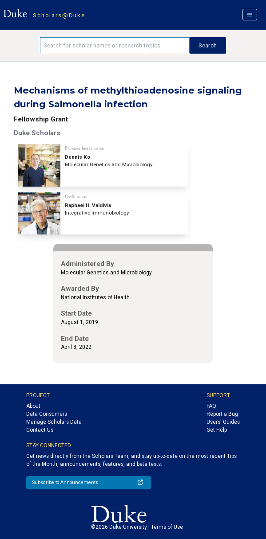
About (33, 406)
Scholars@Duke (59, 15)
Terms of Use (167, 527)
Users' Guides (223, 422)
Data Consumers (46, 414)
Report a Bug (222, 414)
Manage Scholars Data (54, 422)
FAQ (211, 406)
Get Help (216, 430)
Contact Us (39, 430)
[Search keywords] (115, 45)
